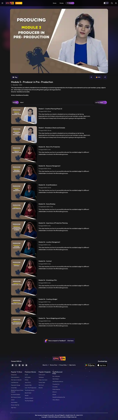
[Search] (112, 3)
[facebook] (12, 298)
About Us (45, 298)
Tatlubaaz (41, 310)
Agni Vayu (13, 340)
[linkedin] (19, 298)
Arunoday (55, 319)
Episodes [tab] (15, 35)
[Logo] (10, 3)
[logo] (59, 291)
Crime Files (14, 320)
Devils (26, 307)
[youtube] (22, 298)
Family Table (42, 315)
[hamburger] (2, 3)
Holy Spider (28, 310)
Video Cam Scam (43, 313)
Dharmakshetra (15, 310)
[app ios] (102, 298)
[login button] (116, 3)
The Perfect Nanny (29, 323)
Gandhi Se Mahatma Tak (59, 330)
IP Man (26, 313)
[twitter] (16, 298)
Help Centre (72, 298)
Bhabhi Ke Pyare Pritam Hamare (17, 324)
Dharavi (55, 325)
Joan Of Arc (28, 315)
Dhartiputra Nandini (16, 313)
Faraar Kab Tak (15, 338)
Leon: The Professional (30, 320)
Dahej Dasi (14, 307)
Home (54, 3)
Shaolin (26, 328)
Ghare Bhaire (56, 332)
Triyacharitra (56, 317)
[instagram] (26, 298)
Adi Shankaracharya (58, 314)
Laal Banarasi (14, 315)
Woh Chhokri (56, 312)
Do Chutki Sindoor (15, 327)
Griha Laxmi (42, 307)
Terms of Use (53, 298)
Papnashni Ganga (15, 318)
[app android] (91, 298)
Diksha (54, 327)
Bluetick (41, 320)
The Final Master (29, 333)
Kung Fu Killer (28, 318)
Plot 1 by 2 (41, 318)
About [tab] (21, 35)
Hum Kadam (14, 335)
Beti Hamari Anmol (16, 330)
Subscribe (18, 3)
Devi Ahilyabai (56, 309)
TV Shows (70, 3)
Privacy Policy (63, 298)
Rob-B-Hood (28, 326)
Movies (62, 3)
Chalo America (56, 322)
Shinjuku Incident (29, 331)
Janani (12, 332)
